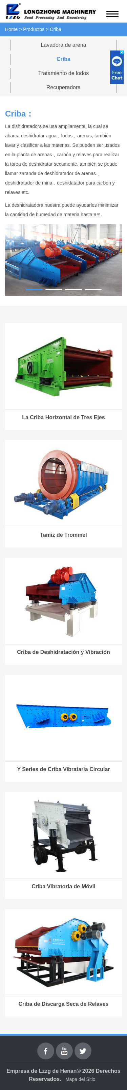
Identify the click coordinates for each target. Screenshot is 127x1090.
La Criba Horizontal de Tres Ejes (63, 417)
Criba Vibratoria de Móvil (63, 886)
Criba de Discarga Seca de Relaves (64, 1004)
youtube (64, 1046)
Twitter (83, 1046)
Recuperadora (63, 87)
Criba (63, 59)
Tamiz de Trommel (63, 535)
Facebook (45, 1046)
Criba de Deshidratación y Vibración (63, 652)
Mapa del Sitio (80, 1079)
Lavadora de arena (63, 45)
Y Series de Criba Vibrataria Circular (63, 769)
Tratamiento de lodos (63, 73)
